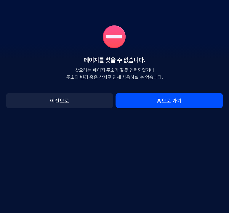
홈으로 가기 (169, 101)
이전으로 (59, 101)
